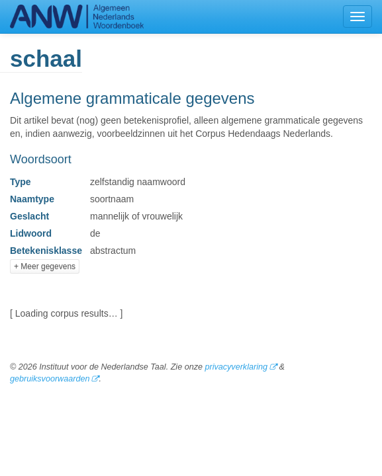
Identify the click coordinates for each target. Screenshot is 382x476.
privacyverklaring (236, 367)
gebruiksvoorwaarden (49, 378)
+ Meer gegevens (44, 266)
